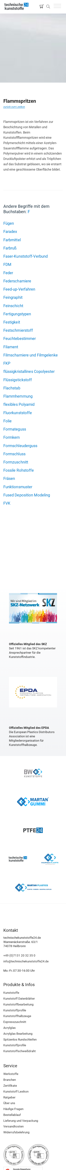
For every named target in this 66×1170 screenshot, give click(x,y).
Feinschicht (13, 305)
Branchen (9, 1080)
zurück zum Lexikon (14, 106)
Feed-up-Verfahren (19, 289)
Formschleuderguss (20, 445)
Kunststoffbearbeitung (18, 1004)
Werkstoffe (10, 1074)
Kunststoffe (11, 992)
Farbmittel (12, 240)
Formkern (11, 437)
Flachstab (11, 388)
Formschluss (14, 454)
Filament (10, 347)
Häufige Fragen (13, 1109)
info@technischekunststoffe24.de (26, 961)
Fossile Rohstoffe (18, 470)
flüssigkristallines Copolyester (29, 371)
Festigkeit (11, 322)
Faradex (10, 231)
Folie (7, 421)
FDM (7, 264)
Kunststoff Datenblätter (19, 998)
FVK (6, 503)
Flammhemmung (18, 396)
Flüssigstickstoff (17, 379)
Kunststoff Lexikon (16, 1091)
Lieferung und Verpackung (20, 1120)
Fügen (8, 223)
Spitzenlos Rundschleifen (20, 1039)
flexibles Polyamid (19, 404)
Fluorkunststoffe (17, 412)
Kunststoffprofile (14, 1010)
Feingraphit (13, 297)
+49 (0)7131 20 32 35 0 (19, 955)
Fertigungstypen (17, 314)
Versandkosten (13, 1126)
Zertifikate (10, 1085)
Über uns (9, 1103)
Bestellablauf (12, 1115)
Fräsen (9, 478)
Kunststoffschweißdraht (19, 1051)
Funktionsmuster (17, 486)
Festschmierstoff (18, 330)
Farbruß (10, 248)
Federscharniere (17, 281)
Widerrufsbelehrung (16, 1132)
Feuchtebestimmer (19, 338)
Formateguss (14, 429)
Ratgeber (9, 1097)
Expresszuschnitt (14, 1022)
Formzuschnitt (15, 462)
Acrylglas (9, 1028)
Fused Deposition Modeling (26, 495)
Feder (8, 272)
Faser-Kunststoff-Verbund (25, 256)
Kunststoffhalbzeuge (17, 1016)
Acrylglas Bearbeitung (18, 1033)
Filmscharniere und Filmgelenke (30, 355)
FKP (6, 363)
